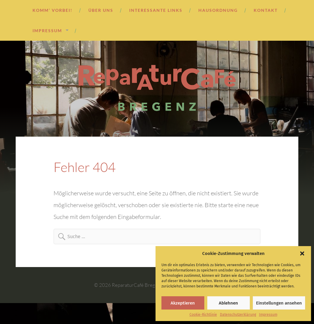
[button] (302, 253)
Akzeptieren (183, 303)
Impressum (268, 314)
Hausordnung (218, 10)
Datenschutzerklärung (238, 314)
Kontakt (266, 10)
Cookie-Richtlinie (203, 314)
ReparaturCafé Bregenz (137, 285)
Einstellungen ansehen (279, 303)
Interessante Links (155, 10)
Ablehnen (228, 303)
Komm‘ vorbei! (52, 10)
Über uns (100, 10)
